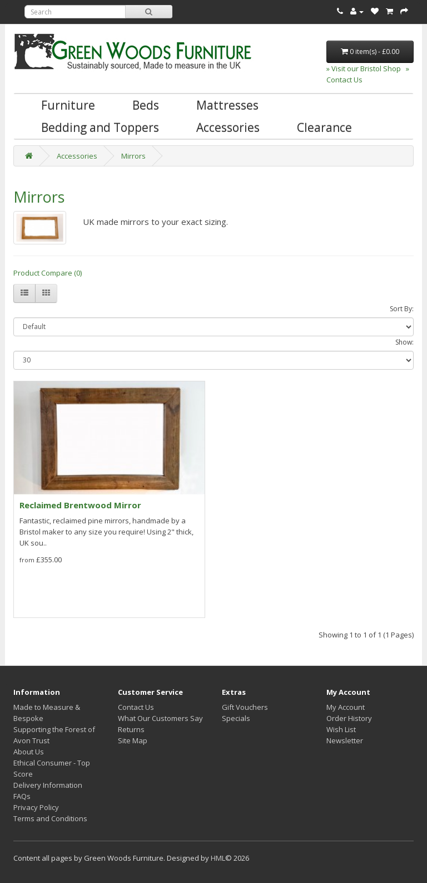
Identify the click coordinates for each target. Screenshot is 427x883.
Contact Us (136, 707)
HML (218, 858)
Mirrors (133, 156)
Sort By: (402, 308)
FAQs (22, 796)
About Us (28, 752)
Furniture (68, 105)
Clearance (324, 127)
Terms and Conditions (50, 818)
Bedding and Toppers (100, 127)
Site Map (132, 740)
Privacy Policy (36, 807)
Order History (349, 718)
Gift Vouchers (245, 707)
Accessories (228, 127)
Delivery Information (47, 785)
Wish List (341, 729)
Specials (236, 718)
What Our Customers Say (160, 718)
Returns (131, 729)
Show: (404, 342)
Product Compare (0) (47, 273)
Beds (145, 105)
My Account (345, 707)
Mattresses (227, 105)
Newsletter (344, 740)
